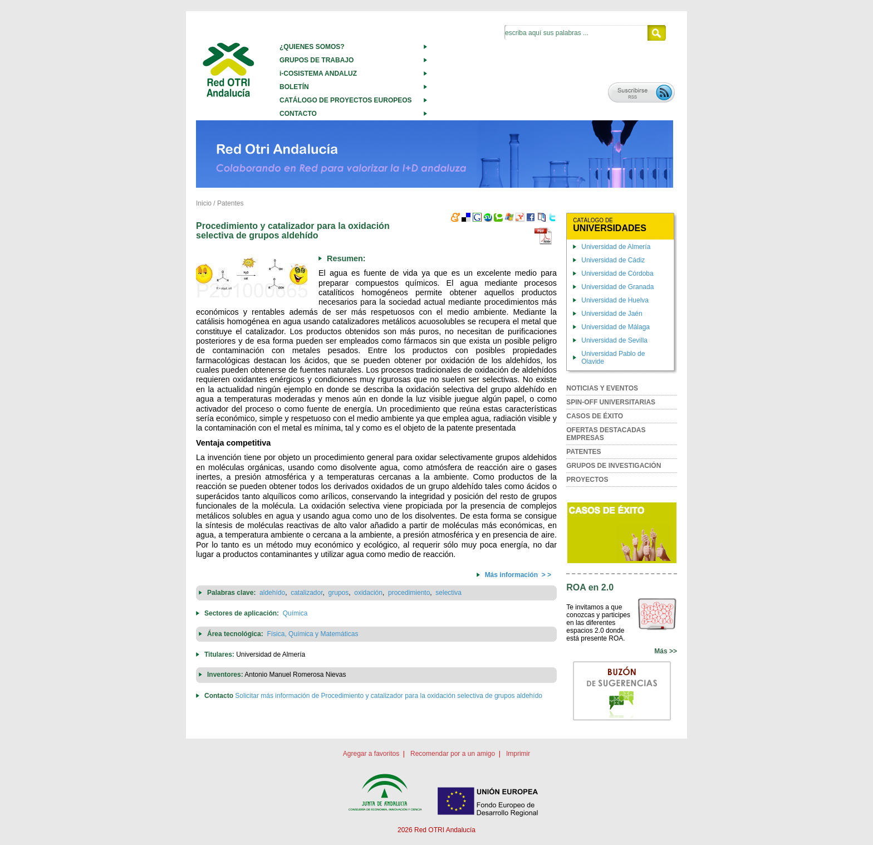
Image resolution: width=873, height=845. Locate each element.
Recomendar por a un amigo (452, 754)
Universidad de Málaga (615, 327)
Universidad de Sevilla (614, 340)
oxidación (368, 593)
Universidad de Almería (615, 247)
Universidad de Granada (617, 287)
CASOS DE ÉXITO (594, 416)
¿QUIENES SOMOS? (312, 47)
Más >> (665, 651)
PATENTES (583, 452)
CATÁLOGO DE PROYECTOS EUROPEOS (345, 100)
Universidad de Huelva (615, 300)
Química (295, 613)
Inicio (204, 203)
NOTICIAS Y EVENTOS (602, 388)
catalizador (306, 593)
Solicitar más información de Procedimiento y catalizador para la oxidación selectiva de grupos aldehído (388, 696)
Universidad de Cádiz (613, 260)
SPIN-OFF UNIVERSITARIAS (610, 402)
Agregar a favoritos (371, 754)
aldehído (272, 593)
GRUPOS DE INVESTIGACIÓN (613, 466)
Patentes (230, 203)
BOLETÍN (294, 87)
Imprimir (518, 754)
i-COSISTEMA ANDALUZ (318, 73)
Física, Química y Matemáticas (312, 634)
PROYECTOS (587, 479)
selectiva (448, 593)
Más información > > (518, 575)
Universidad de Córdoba (617, 273)
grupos (338, 593)
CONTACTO (298, 114)
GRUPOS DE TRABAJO (316, 60)
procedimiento (409, 593)
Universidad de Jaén (611, 314)
